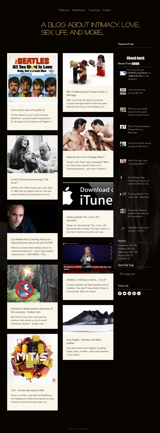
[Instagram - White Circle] (134, 293)
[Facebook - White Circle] (120, 293)
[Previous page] (50, 416)
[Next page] (70, 416)
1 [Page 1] (57, 415)
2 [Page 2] (63, 415)
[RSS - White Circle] (139, 293)
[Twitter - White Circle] (124, 293)
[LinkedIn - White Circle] (129, 293)
